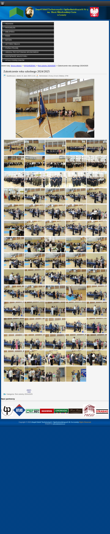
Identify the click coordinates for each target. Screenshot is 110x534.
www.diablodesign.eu (59, 424)
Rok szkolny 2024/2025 (47, 66)
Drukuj (51, 76)
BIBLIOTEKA (10, 32)
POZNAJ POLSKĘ (11, 48)
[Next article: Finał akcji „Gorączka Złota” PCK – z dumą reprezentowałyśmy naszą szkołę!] (29, 392)
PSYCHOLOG (10, 28)
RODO (7, 36)
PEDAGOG (9, 24)
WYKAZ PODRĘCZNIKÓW (14, 60)
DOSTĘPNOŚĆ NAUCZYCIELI (16, 56)
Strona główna (16, 66)
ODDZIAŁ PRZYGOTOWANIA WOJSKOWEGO (22, 52)
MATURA (8, 40)
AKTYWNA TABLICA (12, 44)
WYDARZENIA (30, 66)
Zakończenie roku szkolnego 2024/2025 (26, 71)
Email (56, 76)
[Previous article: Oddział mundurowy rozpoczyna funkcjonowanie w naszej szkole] (29, 390)
